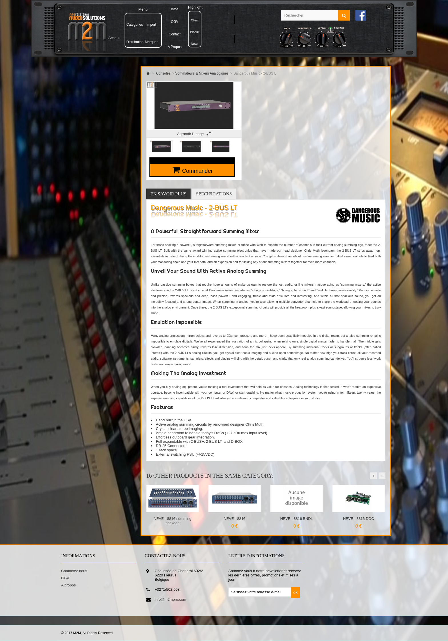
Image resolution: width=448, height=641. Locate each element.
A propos (68, 585)
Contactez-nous (74, 571)
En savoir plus (169, 193)
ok (295, 592)
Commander (197, 171)
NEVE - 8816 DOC (358, 518)
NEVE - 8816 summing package (172, 520)
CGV (65, 578)
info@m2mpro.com (170, 599)
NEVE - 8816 (234, 518)
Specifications (214, 193)
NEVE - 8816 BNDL (296, 518)
